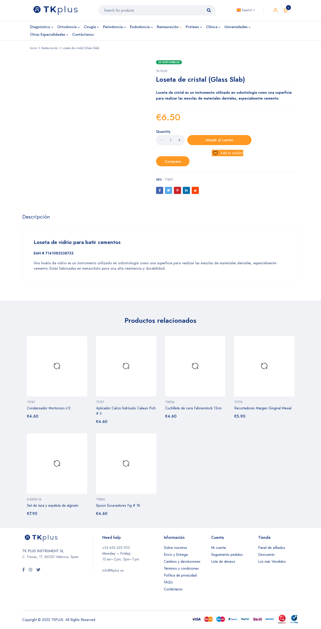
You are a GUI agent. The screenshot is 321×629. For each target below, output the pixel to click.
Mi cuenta (218, 548)
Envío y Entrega (176, 555)
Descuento (266, 555)
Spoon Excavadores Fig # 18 (118, 506)
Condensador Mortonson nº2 (48, 409)
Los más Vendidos (272, 562)
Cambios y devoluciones (182, 562)
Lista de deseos (223, 562)
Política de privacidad (180, 576)
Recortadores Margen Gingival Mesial (262, 409)
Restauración (49, 49)
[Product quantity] (170, 142)
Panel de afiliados (271, 548)
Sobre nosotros (175, 548)
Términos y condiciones (181, 569)
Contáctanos (173, 590)
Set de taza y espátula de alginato (52, 506)
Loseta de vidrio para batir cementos (79, 243)
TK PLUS (161, 72)
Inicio (33, 49)
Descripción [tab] (36, 218)
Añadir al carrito (209, 142)
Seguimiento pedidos (227, 555)
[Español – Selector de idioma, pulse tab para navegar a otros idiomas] (246, 11)
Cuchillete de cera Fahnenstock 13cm (193, 409)
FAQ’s (168, 583)
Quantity (163, 133)
